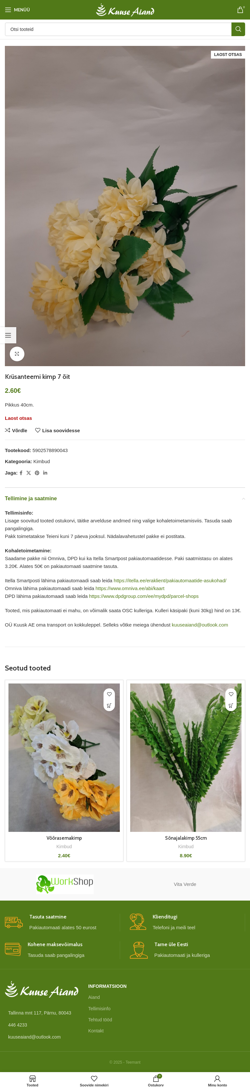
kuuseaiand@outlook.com (200, 625)
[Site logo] (125, 9)
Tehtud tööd (100, 1019)
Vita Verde (185, 884)
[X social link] (28, 473)
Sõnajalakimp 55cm (186, 838)
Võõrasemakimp (64, 838)
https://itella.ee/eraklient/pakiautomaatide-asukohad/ (170, 580)
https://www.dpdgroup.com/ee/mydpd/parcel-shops (144, 596)
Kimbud (42, 461)
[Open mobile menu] (17, 9)
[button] (231, 705)
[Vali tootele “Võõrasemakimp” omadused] (109, 705)
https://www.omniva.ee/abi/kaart (130, 588)
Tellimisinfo (99, 1008)
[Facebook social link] (21, 473)
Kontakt (96, 1030)
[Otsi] (125, 29)
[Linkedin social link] (45, 473)
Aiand (94, 997)
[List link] (41, 1024)
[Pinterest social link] (37, 473)
